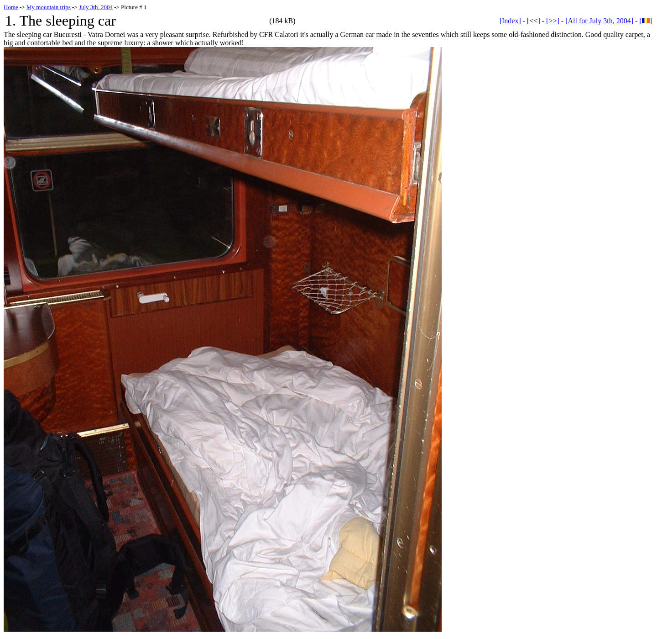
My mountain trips (48, 7)
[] (645, 21)
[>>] (552, 21)
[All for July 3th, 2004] (599, 21)
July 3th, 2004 (96, 7)
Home (11, 7)
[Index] (510, 21)
